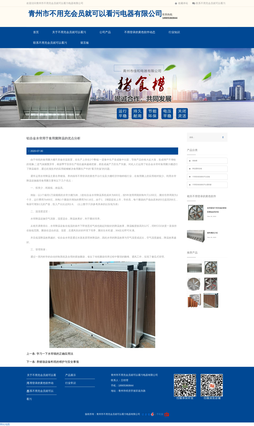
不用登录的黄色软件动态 (139, 32)
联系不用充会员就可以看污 (208, 3)
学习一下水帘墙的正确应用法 (55, 353)
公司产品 (105, 32)
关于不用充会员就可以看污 (69, 32)
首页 (36, 32)
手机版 (159, 414)
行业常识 (71, 382)
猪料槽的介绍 (212, 233)
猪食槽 (194, 161)
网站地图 (5, 424)
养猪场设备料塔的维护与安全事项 (58, 361)
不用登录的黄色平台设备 (201, 177)
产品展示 (71, 374)
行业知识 (174, 32)
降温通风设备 (197, 168)
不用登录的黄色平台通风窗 (201, 185)
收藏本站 (181, 3)
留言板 (84, 42)
